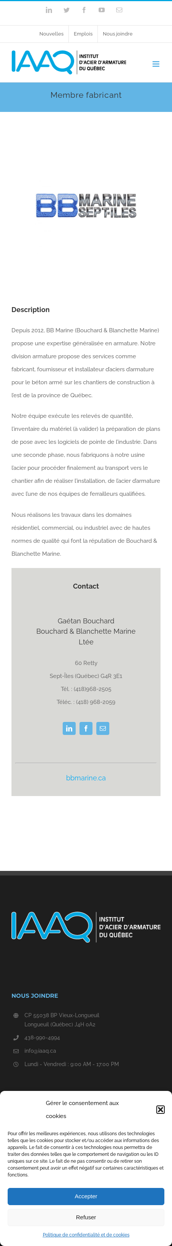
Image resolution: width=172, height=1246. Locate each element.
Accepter (86, 1196)
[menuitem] (51, 34)
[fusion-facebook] (86, 728)
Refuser (86, 1217)
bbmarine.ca (86, 778)
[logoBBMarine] (86, 163)
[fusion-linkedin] (69, 728)
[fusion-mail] (102, 728)
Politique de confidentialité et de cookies (86, 1235)
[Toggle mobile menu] (157, 64)
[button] (160, 1109)
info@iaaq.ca (40, 1051)
